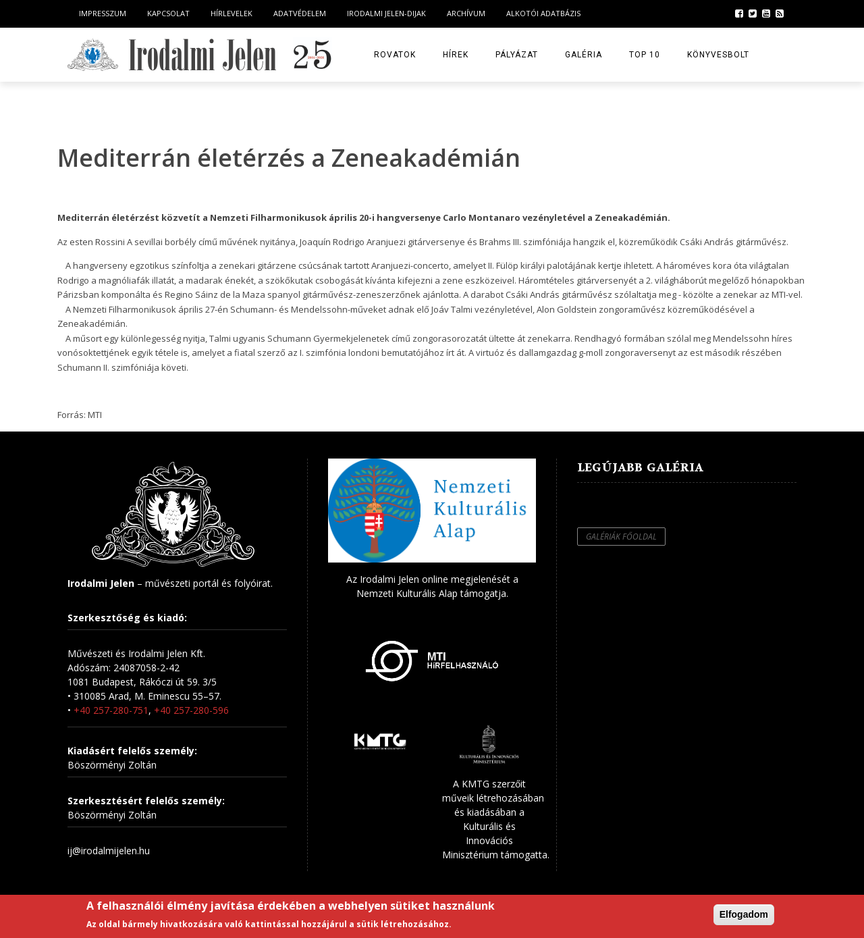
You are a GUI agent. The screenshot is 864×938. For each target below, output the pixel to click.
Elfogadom (744, 914)
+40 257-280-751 (111, 710)
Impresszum (102, 13)
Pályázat (516, 54)
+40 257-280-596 (191, 710)
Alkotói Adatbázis (543, 13)
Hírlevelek (231, 13)
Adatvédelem (299, 13)
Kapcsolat (168, 13)
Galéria (583, 54)
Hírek (455, 54)
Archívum (466, 13)
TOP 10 (644, 54)
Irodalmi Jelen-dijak (386, 13)
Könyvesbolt (718, 54)
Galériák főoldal (621, 536)
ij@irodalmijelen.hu (109, 850)
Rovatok (395, 54)
